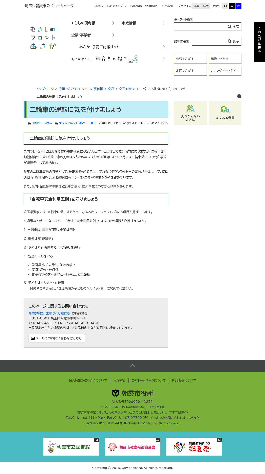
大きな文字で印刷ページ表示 (78, 123)
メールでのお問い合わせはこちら (59, 338)
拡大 (206, 6)
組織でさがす (220, 58)
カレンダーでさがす (223, 70)
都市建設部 (36, 313)
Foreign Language (144, 6)
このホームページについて (149, 380)
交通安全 (125, 88)
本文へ (99, 6)
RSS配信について (184, 380)
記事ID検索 (181, 41)
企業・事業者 (81, 35)
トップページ (45, 88)
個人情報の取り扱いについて (88, 380)
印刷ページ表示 (42, 123)
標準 (196, 6)
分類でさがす (185, 58)
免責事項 (119, 380)
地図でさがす (185, 70)
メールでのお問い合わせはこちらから (175, 417)
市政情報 (129, 23)
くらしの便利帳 (83, 23)
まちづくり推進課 (58, 313)
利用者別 (167, 6)
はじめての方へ (116, 6)
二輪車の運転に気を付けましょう (59, 96)
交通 (111, 88)
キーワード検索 (183, 19)
